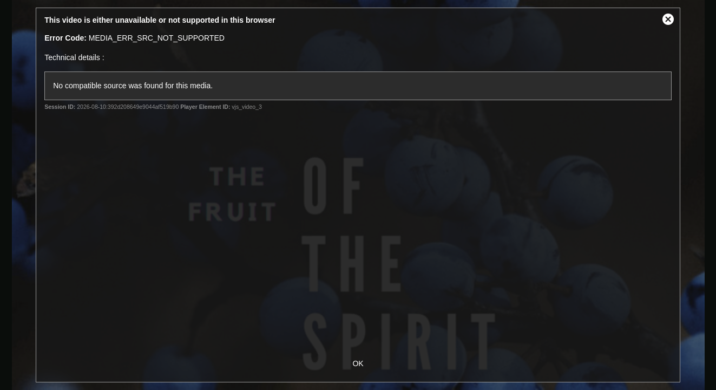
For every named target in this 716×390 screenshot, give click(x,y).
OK (357, 363)
